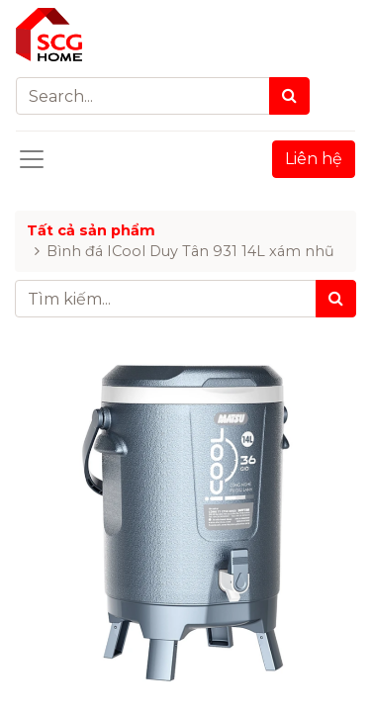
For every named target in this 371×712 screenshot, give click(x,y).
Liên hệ (313, 158)
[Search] (289, 96)
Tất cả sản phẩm (91, 230)
